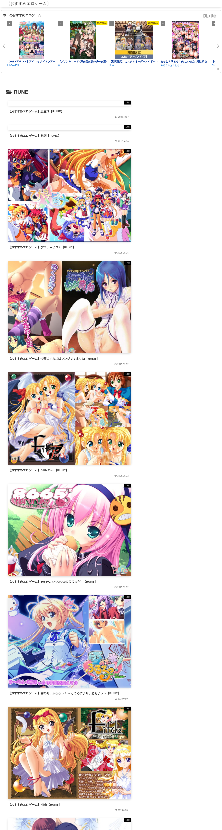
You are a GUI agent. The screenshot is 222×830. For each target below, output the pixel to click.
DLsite (210, 15)
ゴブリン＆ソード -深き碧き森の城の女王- (82, 61)
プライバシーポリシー (111, 817)
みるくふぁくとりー (171, 65)
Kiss (111, 65)
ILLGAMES (13, 65)
